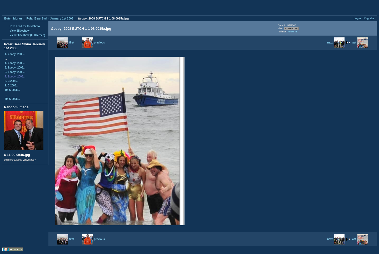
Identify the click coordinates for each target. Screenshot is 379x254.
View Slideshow (19, 30)
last (360, 42)
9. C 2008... (11, 85)
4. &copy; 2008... (15, 63)
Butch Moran (13, 18)
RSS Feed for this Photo (25, 26)
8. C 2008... (11, 81)
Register (369, 18)
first (65, 42)
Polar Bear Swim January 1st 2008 (49, 18)
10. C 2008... (12, 90)
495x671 (292, 31)
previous (93, 42)
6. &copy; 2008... (15, 72)
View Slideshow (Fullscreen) (27, 35)
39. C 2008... (12, 98)
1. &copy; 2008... (15, 54)
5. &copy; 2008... (15, 67)
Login (357, 18)
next (336, 42)
